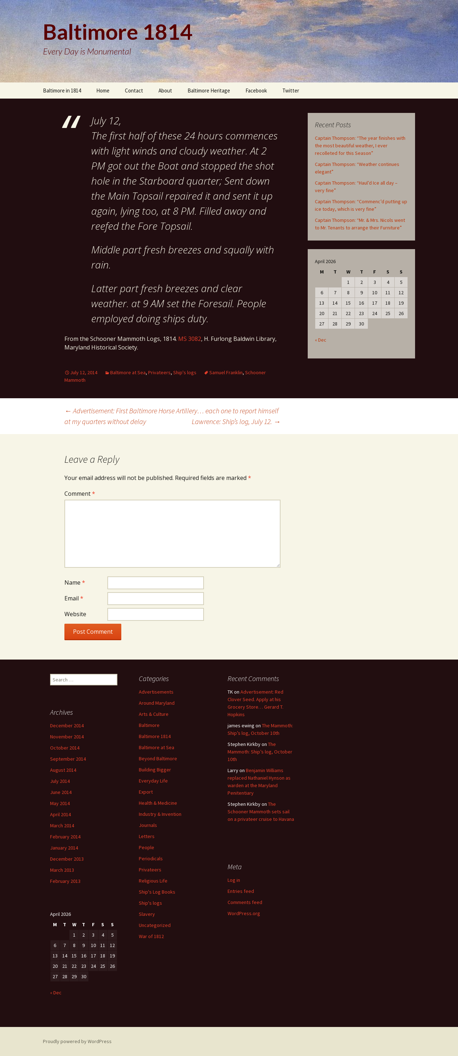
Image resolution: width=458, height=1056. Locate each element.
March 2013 (62, 870)
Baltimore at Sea (128, 372)
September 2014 (68, 759)
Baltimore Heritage (208, 90)
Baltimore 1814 (155, 736)
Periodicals (151, 858)
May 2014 (60, 803)
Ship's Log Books (157, 892)
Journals (148, 825)
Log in (234, 880)
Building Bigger (155, 769)
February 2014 (65, 836)
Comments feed (245, 902)
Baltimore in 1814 (62, 90)
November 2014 (67, 736)
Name (74, 582)
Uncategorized (155, 925)
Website (75, 614)
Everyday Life (153, 780)
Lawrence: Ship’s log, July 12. (236, 421)
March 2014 (62, 825)
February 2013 (65, 881)
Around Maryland (157, 703)
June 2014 (61, 792)
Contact (134, 90)
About (165, 90)
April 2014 (60, 814)
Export (146, 792)
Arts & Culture (154, 714)
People (146, 847)
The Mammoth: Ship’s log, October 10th (260, 751)
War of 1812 (151, 936)
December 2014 (67, 725)
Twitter (290, 90)
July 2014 (60, 781)
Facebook (256, 90)
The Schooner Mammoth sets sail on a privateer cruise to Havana (261, 811)
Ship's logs (184, 372)
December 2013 (67, 859)
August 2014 (63, 770)
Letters (147, 836)
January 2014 (64, 848)
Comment (79, 494)
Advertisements (156, 692)
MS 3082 (189, 339)
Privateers (159, 372)
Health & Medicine (158, 803)
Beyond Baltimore (158, 758)
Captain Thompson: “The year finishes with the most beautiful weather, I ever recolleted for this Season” (360, 145)
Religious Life (153, 880)
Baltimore (149, 725)
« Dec (320, 340)
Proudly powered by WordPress (77, 1041)
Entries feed (241, 891)
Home (102, 90)
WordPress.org (244, 913)
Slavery (147, 914)
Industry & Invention (160, 814)
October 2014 (64, 748)
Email (73, 598)
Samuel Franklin (226, 372)
